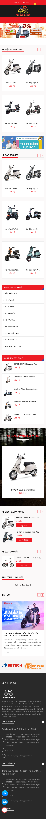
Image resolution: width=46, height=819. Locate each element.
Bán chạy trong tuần (23, 436)
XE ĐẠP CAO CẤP (10, 155)
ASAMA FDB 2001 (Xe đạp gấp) (28, 557)
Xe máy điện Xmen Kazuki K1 (16, 270)
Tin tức (6, 595)
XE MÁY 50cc (10, 320)
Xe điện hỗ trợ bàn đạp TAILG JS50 (27, 377)
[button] (42, 49)
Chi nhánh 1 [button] (23, 696)
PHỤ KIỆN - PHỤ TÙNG (13, 346)
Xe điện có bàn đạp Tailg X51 (27, 532)
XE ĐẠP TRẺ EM (11, 340)
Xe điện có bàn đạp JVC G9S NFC (27, 389)
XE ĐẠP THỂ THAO (12, 333)
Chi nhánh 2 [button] (23, 737)
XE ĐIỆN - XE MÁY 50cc (13, 49)
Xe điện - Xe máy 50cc (13, 512)
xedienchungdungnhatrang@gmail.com (19, 730)
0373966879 (10, 724)
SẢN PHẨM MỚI (11, 293)
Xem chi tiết (23, 540)
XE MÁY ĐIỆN (10, 300)
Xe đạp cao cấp (10, 552)
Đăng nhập (25, 2)
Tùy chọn (23, 526)
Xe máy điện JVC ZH (34, 83)
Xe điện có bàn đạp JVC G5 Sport (18, 123)
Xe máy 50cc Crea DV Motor (25, 402)
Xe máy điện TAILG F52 (14, 229)
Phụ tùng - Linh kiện (13, 577)
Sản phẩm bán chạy (13, 358)
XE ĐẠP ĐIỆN (10, 313)
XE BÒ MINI (9, 307)
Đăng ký (16, 2)
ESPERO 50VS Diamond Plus (16, 83)
